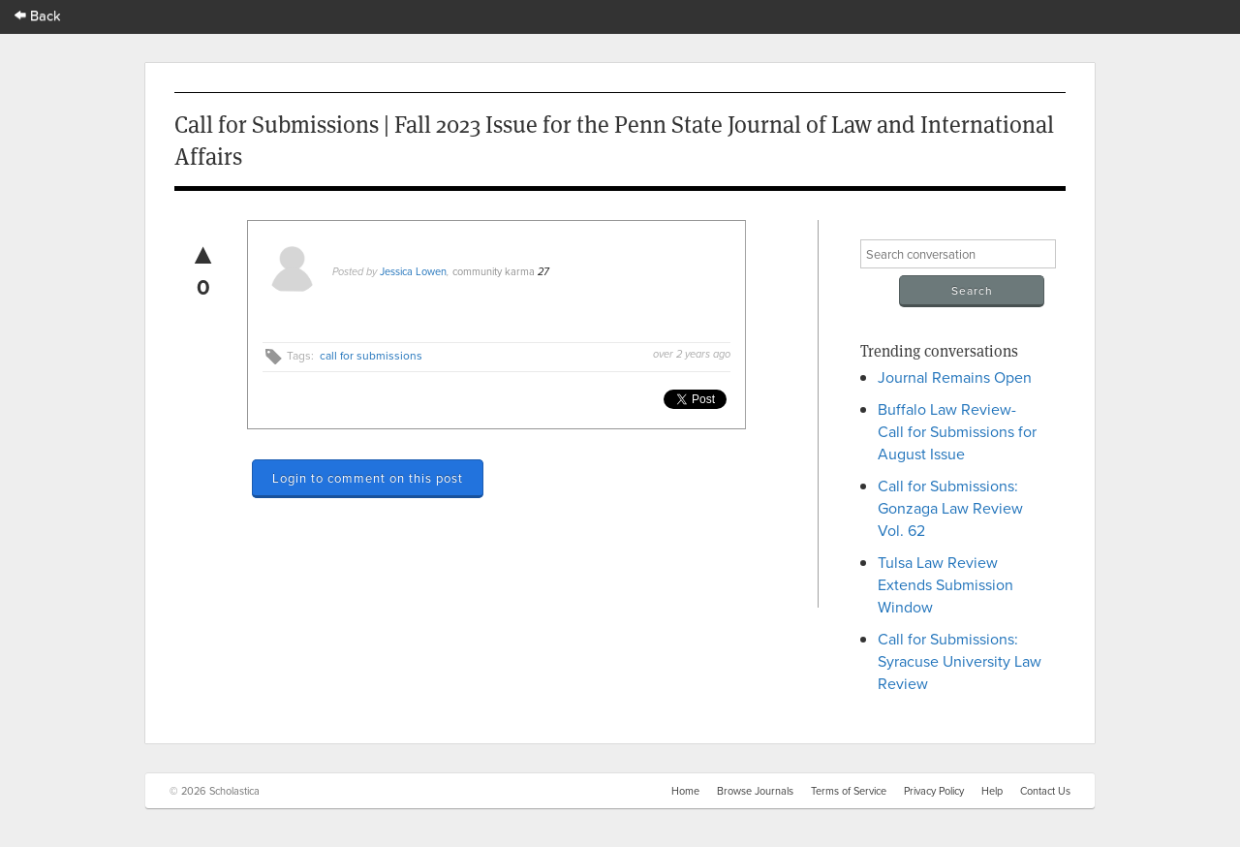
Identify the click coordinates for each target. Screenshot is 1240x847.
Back (38, 15)
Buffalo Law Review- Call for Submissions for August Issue (957, 431)
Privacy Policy (934, 791)
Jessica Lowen (413, 271)
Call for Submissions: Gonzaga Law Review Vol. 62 (950, 508)
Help (992, 791)
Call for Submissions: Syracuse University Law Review (959, 661)
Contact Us (1045, 791)
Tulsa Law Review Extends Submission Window (945, 584)
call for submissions (371, 355)
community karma (493, 271)
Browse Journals (755, 791)
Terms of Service (848, 791)
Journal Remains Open (955, 377)
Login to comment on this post (367, 477)
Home (685, 791)
